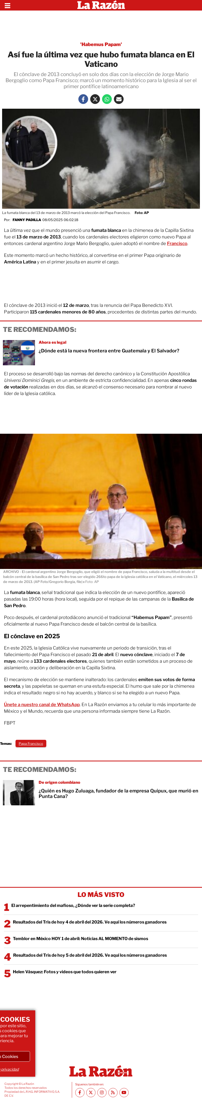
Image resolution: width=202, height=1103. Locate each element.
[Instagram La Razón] (102, 1092)
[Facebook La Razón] (83, 99)
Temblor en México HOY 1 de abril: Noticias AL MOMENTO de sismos (80, 938)
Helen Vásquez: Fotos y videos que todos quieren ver (65, 971)
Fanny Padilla (27, 220)
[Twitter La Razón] (95, 99)
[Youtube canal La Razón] (124, 1092)
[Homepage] (101, 5)
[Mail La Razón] (119, 99)
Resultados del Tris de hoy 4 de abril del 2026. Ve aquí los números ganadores (89, 922)
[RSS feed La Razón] (113, 1092)
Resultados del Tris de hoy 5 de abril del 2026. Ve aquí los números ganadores (90, 955)
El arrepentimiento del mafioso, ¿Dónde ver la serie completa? (73, 905)
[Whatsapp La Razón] (107, 99)
